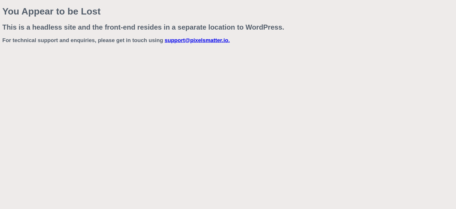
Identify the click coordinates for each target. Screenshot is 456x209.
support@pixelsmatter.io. (197, 40)
